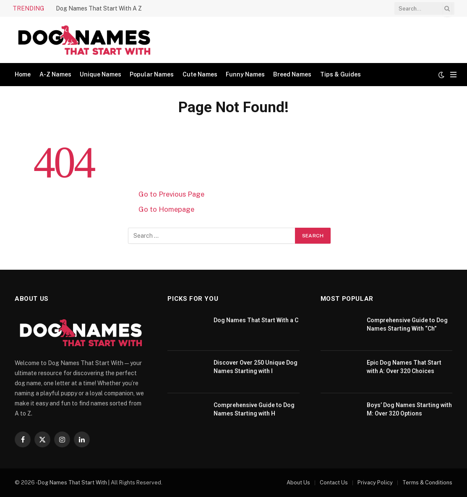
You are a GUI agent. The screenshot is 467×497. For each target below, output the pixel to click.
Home (23, 74)
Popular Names (152, 74)
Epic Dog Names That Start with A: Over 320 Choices (404, 366)
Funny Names (245, 74)
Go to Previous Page (171, 194)
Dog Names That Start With (72, 482)
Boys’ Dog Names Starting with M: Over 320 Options (409, 409)
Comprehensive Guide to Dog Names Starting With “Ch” (407, 324)
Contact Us (334, 482)
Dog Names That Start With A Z (99, 8)
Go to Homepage (166, 209)
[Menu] (453, 74)
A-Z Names (55, 74)
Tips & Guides (340, 74)
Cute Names (200, 74)
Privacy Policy (375, 482)
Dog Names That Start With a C (256, 320)
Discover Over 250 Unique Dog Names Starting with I (255, 366)
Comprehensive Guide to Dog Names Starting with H (254, 409)
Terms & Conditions (427, 482)
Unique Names (100, 74)
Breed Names (292, 74)
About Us (298, 482)
